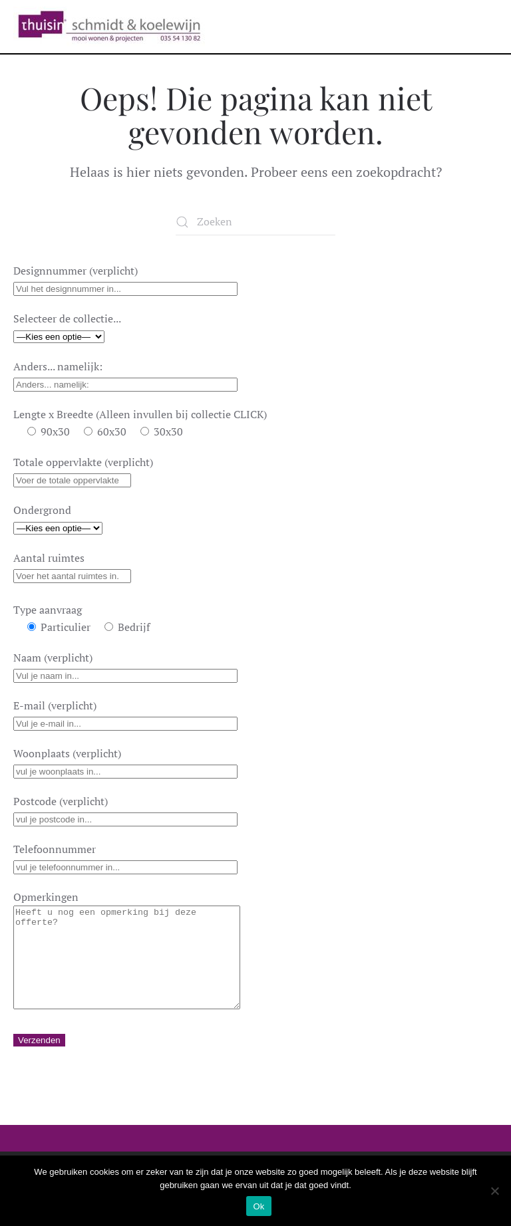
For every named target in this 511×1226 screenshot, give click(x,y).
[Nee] (494, 1190)
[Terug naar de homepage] (109, 26)
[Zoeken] (255, 222)
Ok (258, 1206)
